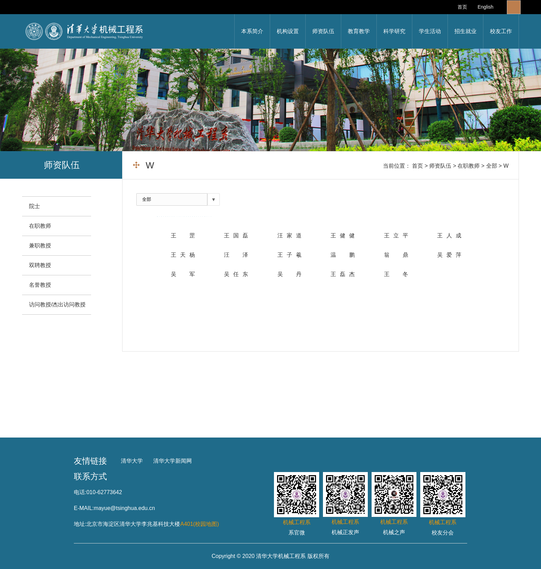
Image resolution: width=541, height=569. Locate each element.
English (485, 7)
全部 (491, 166)
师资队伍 (323, 31)
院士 (34, 206)
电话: (80, 492)
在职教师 (469, 166)
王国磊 (236, 235)
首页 (462, 7)
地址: (80, 524)
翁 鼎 (396, 255)
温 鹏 (343, 255)
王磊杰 (343, 274)
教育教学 (359, 31)
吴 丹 (289, 274)
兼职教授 (40, 245)
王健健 (343, 235)
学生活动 (430, 31)
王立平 (396, 235)
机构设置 (288, 31)
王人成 (449, 235)
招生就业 (465, 31)
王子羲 (289, 255)
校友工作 (501, 31)
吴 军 (183, 274)
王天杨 (183, 255)
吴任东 (236, 274)
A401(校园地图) (199, 524)
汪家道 (289, 235)
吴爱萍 (449, 255)
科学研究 (394, 31)
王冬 (396, 274)
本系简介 (252, 31)
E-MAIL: (84, 508)
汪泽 (236, 255)
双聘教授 (40, 265)
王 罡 (183, 235)
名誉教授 (40, 285)
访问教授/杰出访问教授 (57, 304)
